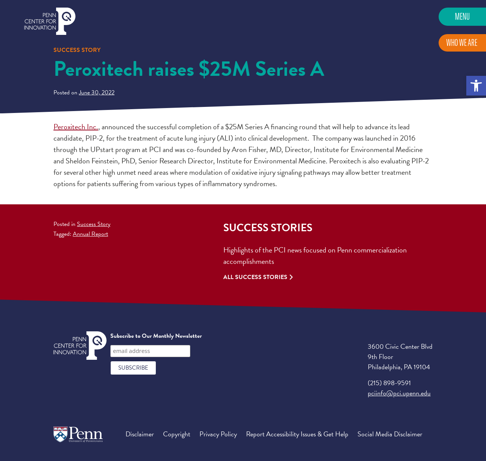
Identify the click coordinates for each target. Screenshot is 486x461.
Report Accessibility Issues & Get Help (297, 434)
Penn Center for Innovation (49, 21)
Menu (462, 16)
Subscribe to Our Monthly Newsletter (156, 335)
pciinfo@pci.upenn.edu (399, 393)
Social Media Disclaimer (389, 434)
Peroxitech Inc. (75, 126)
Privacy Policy (218, 434)
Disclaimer (139, 434)
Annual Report (90, 233)
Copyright (176, 434)
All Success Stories (255, 277)
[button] (476, 86)
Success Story (93, 224)
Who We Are (461, 42)
